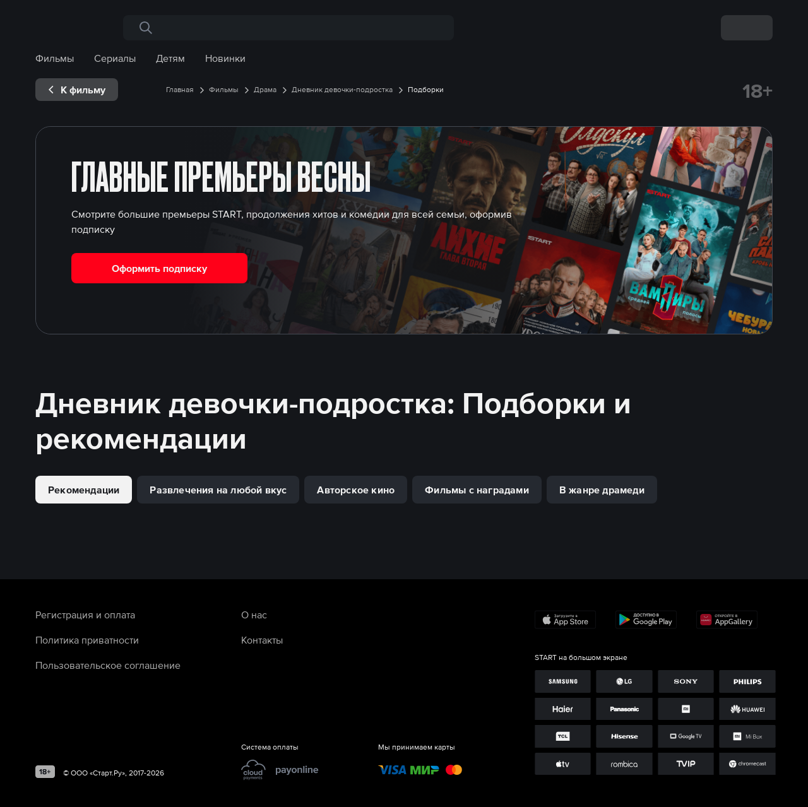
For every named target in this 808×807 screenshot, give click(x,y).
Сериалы (115, 58)
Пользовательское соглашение (108, 665)
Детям (170, 58)
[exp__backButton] (76, 89)
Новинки (225, 58)
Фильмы (54, 58)
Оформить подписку (159, 268)
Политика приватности (87, 639)
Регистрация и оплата (85, 614)
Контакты (262, 639)
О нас (254, 614)
